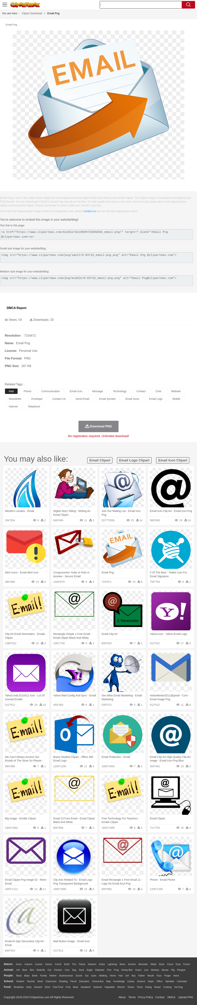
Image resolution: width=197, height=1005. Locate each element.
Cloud (170, 964)
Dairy (28, 987)
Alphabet (169, 981)
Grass (102, 964)
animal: (9, 969)
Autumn (28, 964)
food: (7, 986)
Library (130, 981)
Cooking (167, 987)
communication (50, 391)
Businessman (66, 975)
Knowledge (119, 981)
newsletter (15, 398)
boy (134, 975)
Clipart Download (32, 13)
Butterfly (41, 970)
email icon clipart (172, 460)
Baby (26, 975)
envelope (36, 398)
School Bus (98, 981)
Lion (146, 970)
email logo (155, 398)
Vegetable (109, 987)
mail (11, 391)
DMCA (171, 997)
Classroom (50, 981)
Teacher (31, 981)
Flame (82, 964)
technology (120, 391)
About (122, 997)
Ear (87, 975)
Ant (18, 970)
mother (53, 975)
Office (159, 981)
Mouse (165, 970)
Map (108, 981)
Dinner (131, 987)
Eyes (93, 975)
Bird (32, 970)
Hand (176, 975)
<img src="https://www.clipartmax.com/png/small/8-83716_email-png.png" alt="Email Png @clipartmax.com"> (96, 257)
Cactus (48, 964)
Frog (116, 970)
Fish (109, 970)
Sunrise (132, 964)
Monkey (155, 970)
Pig (172, 970)
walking (103, 975)
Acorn (19, 964)
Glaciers (92, 964)
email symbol (107, 398)
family (43, 975)
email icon (76, 391)
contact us (90, 211)
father (141, 975)
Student (20, 981)
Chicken (58, 970)
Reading (63, 981)
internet (13, 406)
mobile (176, 398)
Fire (74, 964)
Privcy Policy (145, 997)
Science (141, 981)
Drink (47, 987)
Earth (67, 964)
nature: (8, 964)
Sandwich (86, 987)
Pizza (140, 987)
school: (9, 981)
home (113, 975)
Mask (19, 975)
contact (140, 391)
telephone (34, 406)
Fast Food (58, 987)
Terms (132, 997)
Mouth (151, 975)
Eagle (90, 970)
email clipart (99, 460)
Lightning (112, 964)
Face (159, 975)
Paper (151, 981)
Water (153, 964)
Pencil (73, 981)
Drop (178, 964)
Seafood (97, 987)
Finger (167, 975)
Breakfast (19, 987)
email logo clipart (134, 460)
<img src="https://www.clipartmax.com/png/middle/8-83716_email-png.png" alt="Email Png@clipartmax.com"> (96, 280)
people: (9, 975)
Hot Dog (178, 987)
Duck (81, 970)
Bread (157, 987)
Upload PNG (185, 997)
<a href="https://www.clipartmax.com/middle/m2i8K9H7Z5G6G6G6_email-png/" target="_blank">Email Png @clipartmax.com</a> (96, 234)
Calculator (182, 981)
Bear (24, 970)
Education (84, 981)
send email (82, 398)
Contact (160, 997)
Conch (58, 964)
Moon (122, 964)
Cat (49, 970)
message (97, 391)
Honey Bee (126, 970)
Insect (138, 970)
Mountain (143, 964)
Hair (121, 975)
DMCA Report (16, 308)
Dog (74, 970)
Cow (67, 970)
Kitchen (121, 987)
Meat (75, 987)
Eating (148, 987)
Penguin (181, 970)
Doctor (79, 975)
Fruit (68, 987)
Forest (186, 964)
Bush (161, 964)
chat (158, 391)
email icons (132, 398)
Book (40, 981)
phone (27, 391)
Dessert (38, 987)
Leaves (38, 964)
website (176, 391)
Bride (34, 975)
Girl (127, 975)
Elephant (99, 970)
